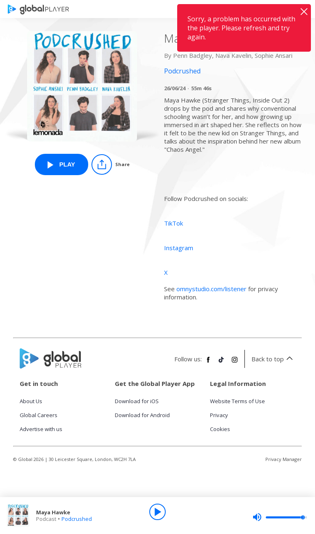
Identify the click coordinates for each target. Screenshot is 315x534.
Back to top (273, 358)
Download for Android (142, 415)
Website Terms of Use (237, 401)
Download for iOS (137, 401)
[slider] (280, 517)
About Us (31, 401)
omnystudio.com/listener (211, 289)
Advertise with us (41, 429)
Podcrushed (77, 519)
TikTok (173, 223)
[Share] (110, 164)
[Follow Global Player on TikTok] (221, 363)
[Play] (157, 512)
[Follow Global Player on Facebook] (208, 363)
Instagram (178, 248)
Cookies (220, 429)
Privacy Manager (283, 459)
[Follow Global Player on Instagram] (234, 363)
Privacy (219, 415)
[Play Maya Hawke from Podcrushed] (61, 164)
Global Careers (38, 415)
